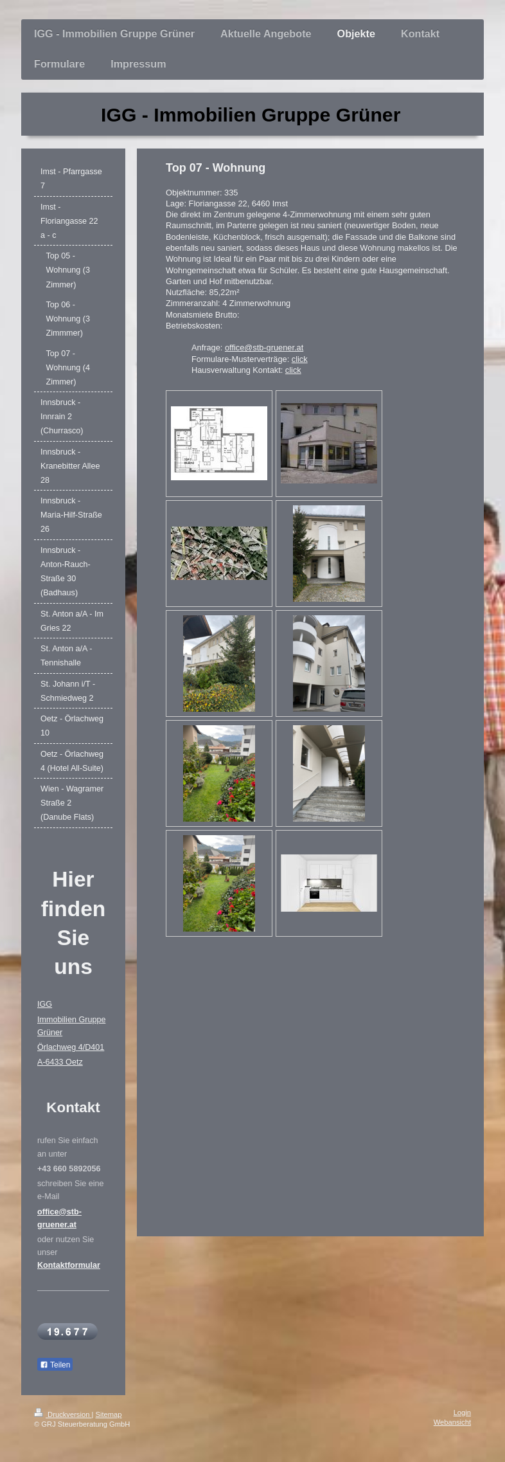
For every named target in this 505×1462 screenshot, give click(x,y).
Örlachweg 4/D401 (70, 1047)
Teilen (55, 1364)
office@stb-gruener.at (264, 347)
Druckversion (63, 1414)
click (300, 359)
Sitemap (109, 1414)
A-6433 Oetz (60, 1062)
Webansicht (452, 1422)
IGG (44, 1004)
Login (462, 1412)
